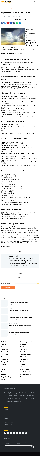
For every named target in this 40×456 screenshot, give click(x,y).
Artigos (9, 5)
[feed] (8, 433)
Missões (26, 5)
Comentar (8, 287)
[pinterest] (14, 433)
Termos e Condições (9, 411)
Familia (10, 301)
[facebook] (27, 2)
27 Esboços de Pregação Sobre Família (18, 302)
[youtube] (17, 433)
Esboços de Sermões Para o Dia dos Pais (19, 332)
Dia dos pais (11, 331)
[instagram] (29, 2)
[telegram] (5, 433)
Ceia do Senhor (12, 316)
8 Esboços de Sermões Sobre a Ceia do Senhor (20, 317)
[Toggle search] (35, 1)
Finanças (32, 5)
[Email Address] (17, 447)
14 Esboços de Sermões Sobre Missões (18, 310)
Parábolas (3, 5)
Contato (6, 420)
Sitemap (6, 418)
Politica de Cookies (8, 422)
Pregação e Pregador (17, 5)
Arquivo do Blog (8, 424)
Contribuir (6, 414)
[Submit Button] (32, 447)
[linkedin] (11, 433)
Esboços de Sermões (20, 316)
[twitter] (23, 433)
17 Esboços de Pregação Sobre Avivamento (20, 325)
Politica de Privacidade (9, 416)
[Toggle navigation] (37, 2)
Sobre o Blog (7, 409)
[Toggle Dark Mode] (32, 2)
